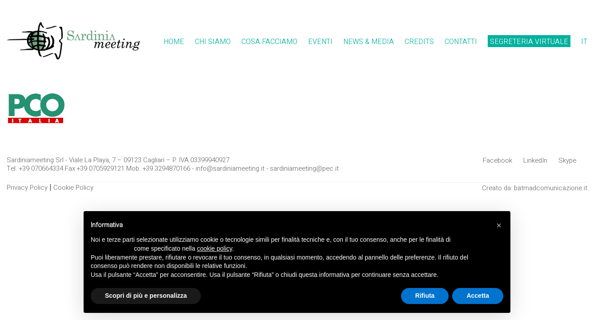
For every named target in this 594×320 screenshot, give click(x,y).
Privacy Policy (27, 187)
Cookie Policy (73, 187)
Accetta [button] (477, 295)
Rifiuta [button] (425, 295)
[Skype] (567, 160)
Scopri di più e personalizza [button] (146, 295)
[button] (499, 225)
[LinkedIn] (535, 160)
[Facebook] (497, 160)
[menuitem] (584, 42)
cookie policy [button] (214, 248)
